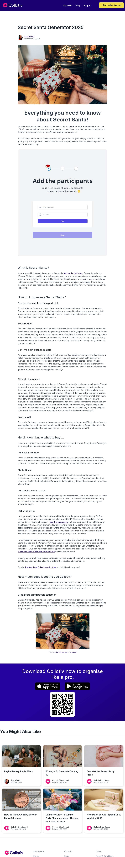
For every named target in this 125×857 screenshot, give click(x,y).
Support (87, 5)
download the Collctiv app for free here (36, 551)
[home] (12, 5)
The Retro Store (61, 652)
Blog (78, 5)
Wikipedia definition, (73, 273)
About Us (67, 5)
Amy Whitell (29, 36)
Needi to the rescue (59, 522)
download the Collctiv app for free (40, 567)
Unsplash (73, 652)
